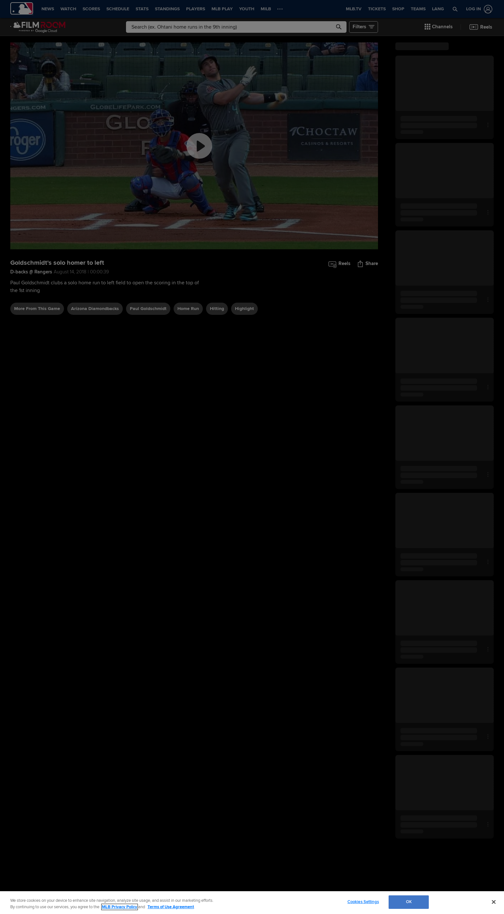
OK (409, 901)
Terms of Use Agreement (171, 907)
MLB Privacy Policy (119, 907)
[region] (252, 902)
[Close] (494, 902)
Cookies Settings (363, 901)
